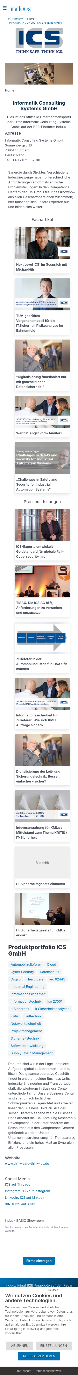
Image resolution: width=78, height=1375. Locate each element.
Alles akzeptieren (39, 1356)
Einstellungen (53, 1346)
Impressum (23, 1371)
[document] (39, 1317)
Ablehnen (19, 1346)
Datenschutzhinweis (48, 1371)
